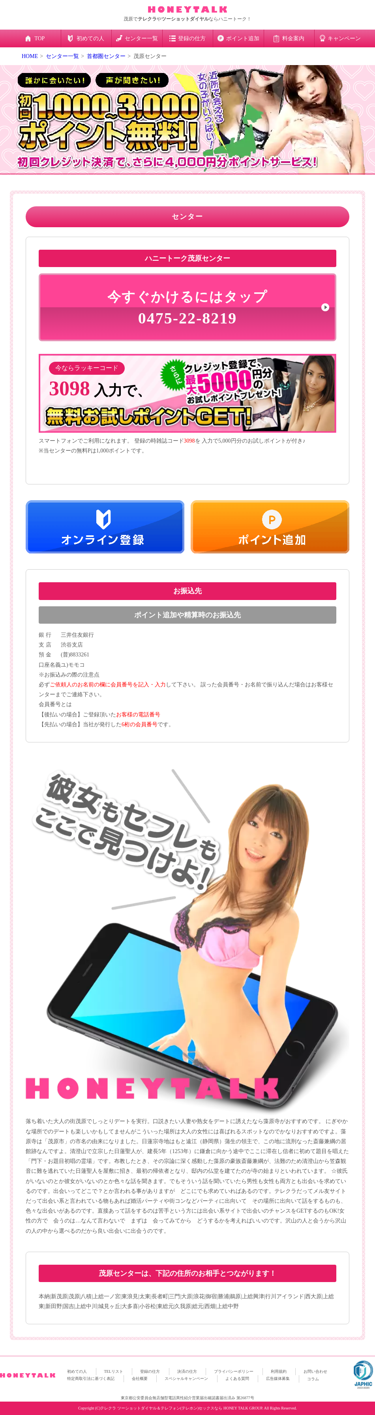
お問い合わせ (315, 1371)
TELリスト (113, 1371)
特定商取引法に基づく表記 (90, 1378)
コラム (313, 1379)
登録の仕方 (150, 1371)
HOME (30, 56)
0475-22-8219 (187, 308)
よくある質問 (237, 1378)
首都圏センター (106, 56)
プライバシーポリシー (233, 1371)
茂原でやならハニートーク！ (187, 19)
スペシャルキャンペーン (186, 1378)
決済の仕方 (187, 1371)
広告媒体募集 (278, 1378)
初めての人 (77, 1371)
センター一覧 (62, 56)
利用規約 (279, 1371)
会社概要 (140, 1378)
